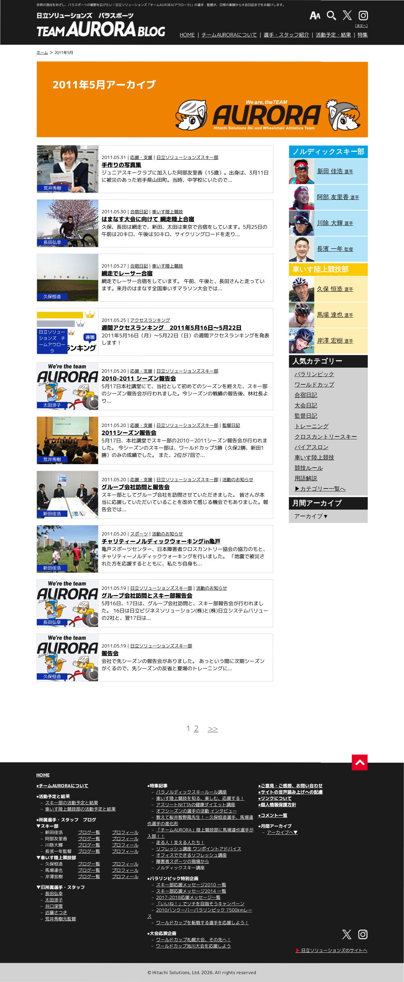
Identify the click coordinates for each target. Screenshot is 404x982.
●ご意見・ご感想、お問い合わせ (290, 786)
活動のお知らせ (237, 479)
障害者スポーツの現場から (182, 861)
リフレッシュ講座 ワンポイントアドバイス (198, 849)
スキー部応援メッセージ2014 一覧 (191, 891)
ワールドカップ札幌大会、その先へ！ (193, 940)
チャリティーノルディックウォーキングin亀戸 (161, 541)
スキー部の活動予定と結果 (71, 803)
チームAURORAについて (229, 34)
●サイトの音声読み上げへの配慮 (290, 792)
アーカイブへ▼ (282, 832)
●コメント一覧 (272, 815)
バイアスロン (312, 447)
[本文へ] (361, 25)
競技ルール (309, 468)
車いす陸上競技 (167, 212)
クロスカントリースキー (326, 437)
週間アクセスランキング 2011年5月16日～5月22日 (172, 328)
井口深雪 (54, 906)
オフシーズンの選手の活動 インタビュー (196, 811)
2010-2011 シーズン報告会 (139, 378)
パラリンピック (314, 374)
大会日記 (306, 405)
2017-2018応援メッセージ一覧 (188, 897)
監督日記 (231, 425)
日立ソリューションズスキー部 (187, 157)
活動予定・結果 (333, 34)
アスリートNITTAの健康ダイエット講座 (195, 804)
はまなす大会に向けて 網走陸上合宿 (148, 219)
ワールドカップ (314, 385)
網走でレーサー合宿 (127, 273)
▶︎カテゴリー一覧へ (319, 489)
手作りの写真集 (121, 165)
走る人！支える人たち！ (180, 842)
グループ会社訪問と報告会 (136, 487)
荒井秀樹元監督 (60, 919)
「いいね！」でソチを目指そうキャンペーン (200, 904)
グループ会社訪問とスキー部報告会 (147, 596)
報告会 (110, 653)
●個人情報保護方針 (277, 804)
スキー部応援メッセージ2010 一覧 (191, 885)
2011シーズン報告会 (129, 433)
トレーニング (312, 426)
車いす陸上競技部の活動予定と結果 (80, 809)
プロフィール (125, 832)
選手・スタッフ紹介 (286, 34)
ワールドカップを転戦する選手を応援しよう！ (202, 923)
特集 (363, 34)
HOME (187, 34)
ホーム (42, 52)
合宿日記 (139, 212)
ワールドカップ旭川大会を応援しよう (193, 946)
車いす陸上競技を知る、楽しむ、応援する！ (200, 798)
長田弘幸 (54, 893)
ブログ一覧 (89, 832)
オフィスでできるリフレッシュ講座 (191, 855)
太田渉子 (54, 900)
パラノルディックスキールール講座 (191, 792)
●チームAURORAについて (62, 786)
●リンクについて (274, 798)
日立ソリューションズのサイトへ (331, 950)
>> (213, 728)
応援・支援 (141, 157)
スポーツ (139, 534)
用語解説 (306, 478)
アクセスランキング (150, 320)
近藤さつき (56, 912)
